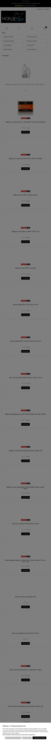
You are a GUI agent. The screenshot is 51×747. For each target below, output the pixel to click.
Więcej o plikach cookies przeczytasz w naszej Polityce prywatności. (19, 734)
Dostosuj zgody (27, 738)
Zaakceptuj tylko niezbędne (13, 738)
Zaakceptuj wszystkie (39, 738)
